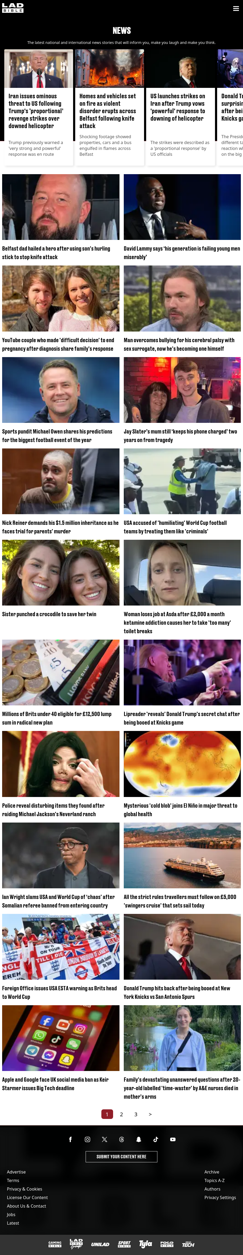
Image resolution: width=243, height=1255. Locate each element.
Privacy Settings (220, 1197)
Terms (13, 1180)
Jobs (11, 1214)
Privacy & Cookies (24, 1189)
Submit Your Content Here (121, 1156)
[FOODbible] (167, 1244)
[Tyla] (145, 1244)
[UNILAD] (100, 1244)
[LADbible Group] (76, 1244)
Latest (13, 1223)
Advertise (16, 1172)
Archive (212, 1172)
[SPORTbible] (124, 1244)
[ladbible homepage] (12, 8)
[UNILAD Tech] (188, 1244)
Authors (213, 1189)
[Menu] (236, 8)
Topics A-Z (215, 1180)
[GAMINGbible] (55, 1244)
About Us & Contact (26, 1206)
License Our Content (27, 1197)
